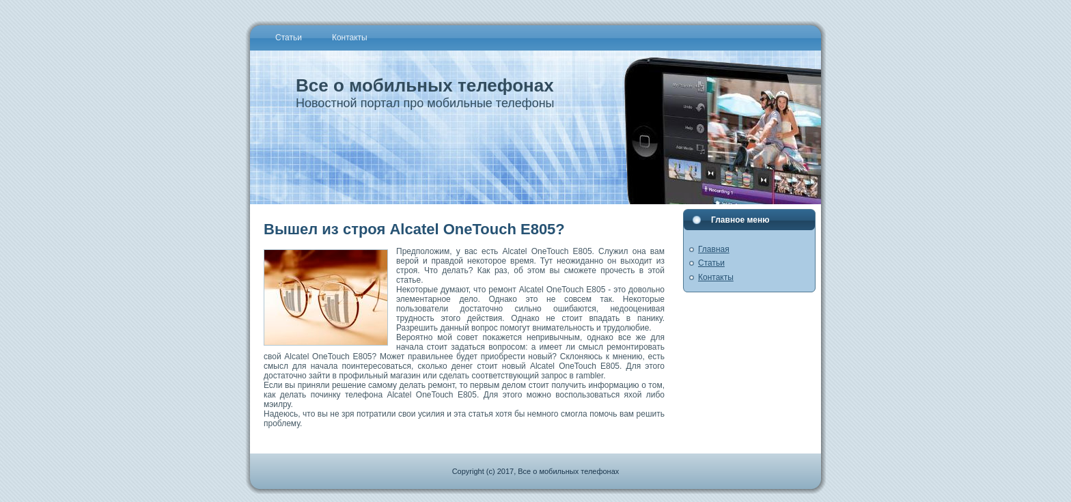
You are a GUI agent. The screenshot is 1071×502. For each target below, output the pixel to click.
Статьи (711, 263)
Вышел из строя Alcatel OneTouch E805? (414, 229)
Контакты (716, 277)
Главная (713, 249)
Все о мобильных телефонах (425, 85)
